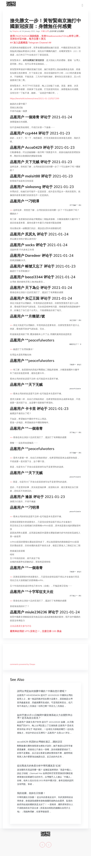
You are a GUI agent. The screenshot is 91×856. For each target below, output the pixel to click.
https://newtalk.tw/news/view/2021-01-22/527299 (34, 98)
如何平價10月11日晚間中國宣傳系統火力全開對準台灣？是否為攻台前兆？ (45, 716)
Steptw (15, 31)
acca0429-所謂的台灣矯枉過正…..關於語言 (39, 741)
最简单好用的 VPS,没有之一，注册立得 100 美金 (36, 631)
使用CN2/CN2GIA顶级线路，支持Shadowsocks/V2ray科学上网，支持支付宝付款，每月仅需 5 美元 (45, 37)
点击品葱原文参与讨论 (20, 626)
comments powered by (22, 664)
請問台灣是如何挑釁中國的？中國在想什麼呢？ (42, 691)
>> (11, 210)
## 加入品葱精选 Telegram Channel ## (30, 42)
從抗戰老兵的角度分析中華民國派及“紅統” (39, 765)
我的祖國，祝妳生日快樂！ (31, 793)
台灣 (47, 31)
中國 (43, 31)
